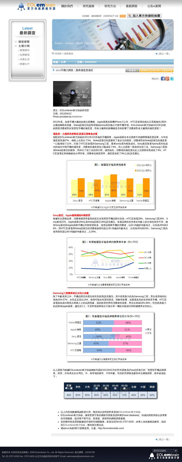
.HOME (85, 16)
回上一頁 (163, 53)
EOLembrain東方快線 (129, 412)
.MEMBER (96, 16)
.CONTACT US (110, 16)
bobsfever (77, 116)
